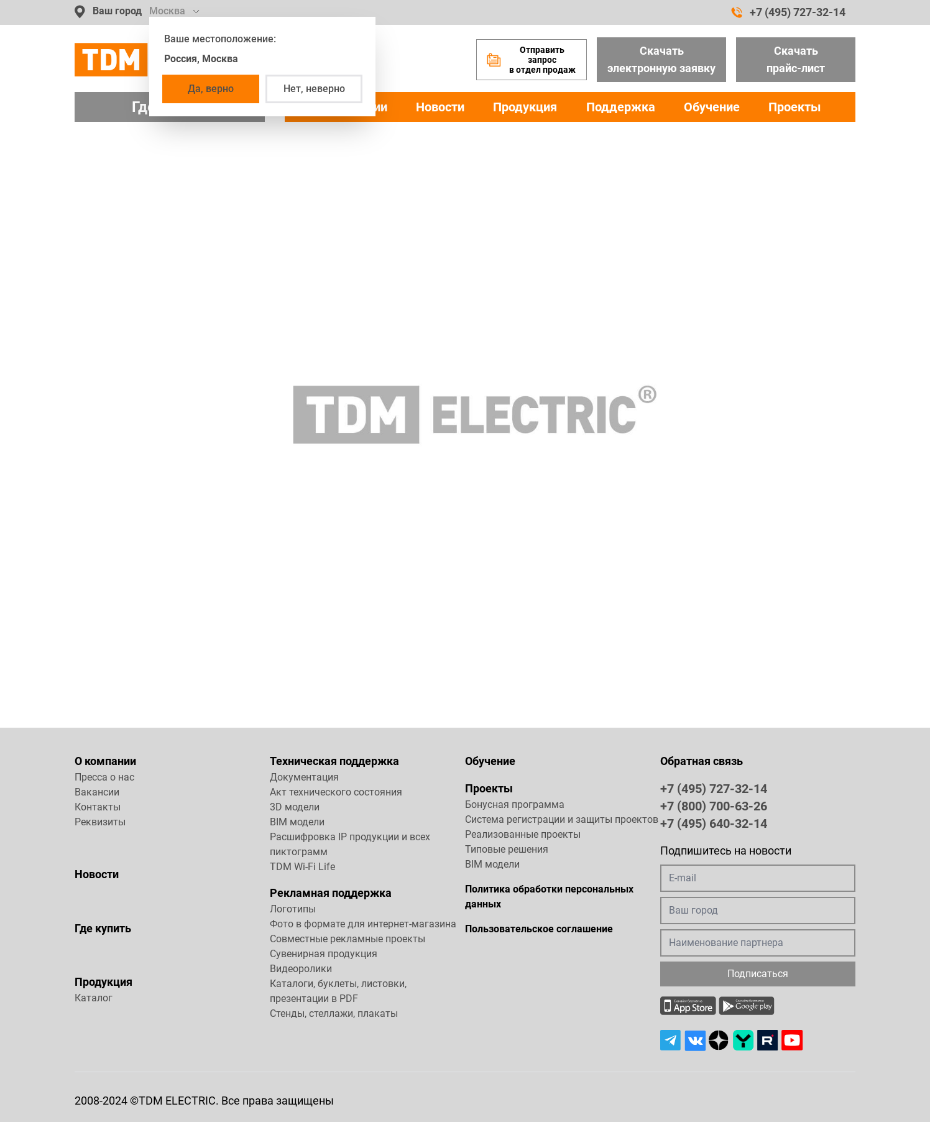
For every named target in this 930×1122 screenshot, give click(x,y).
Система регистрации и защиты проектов (561, 819)
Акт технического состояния (336, 792)
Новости (440, 107)
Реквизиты (100, 822)
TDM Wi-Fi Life (302, 867)
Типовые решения (506, 849)
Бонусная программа (514, 804)
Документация (304, 777)
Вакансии (97, 792)
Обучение (712, 107)
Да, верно (211, 89)
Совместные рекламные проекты (347, 939)
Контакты (98, 807)
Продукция (525, 107)
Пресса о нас (104, 777)
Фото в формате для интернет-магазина (363, 924)
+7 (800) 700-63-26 (713, 805)
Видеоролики (301, 969)
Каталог (94, 998)
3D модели (295, 807)
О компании (105, 760)
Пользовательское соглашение (539, 929)
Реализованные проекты (523, 834)
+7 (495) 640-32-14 (713, 823)
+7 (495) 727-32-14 (788, 12)
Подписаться (757, 974)
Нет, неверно (314, 89)
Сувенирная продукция (323, 954)
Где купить (103, 928)
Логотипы (293, 909)
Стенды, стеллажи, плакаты (334, 1013)
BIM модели (297, 822)
